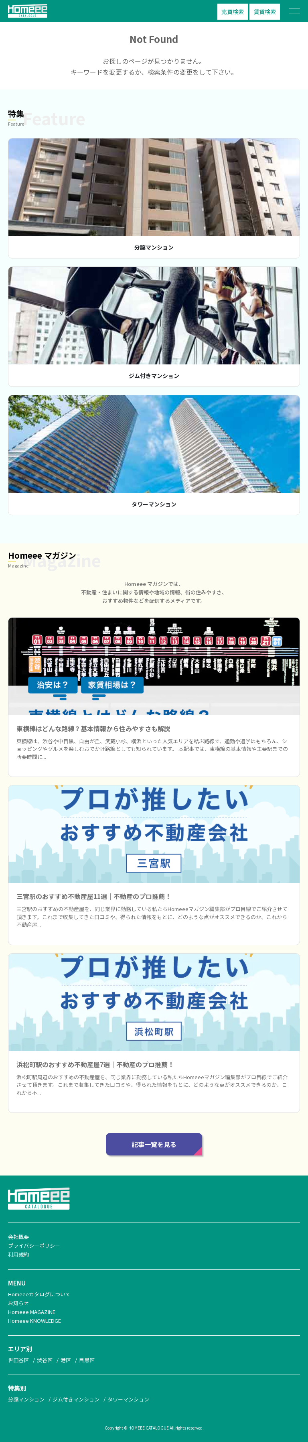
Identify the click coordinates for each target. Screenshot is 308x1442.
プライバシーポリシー (34, 1245)
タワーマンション (154, 504)
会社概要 (18, 1237)
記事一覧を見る (154, 1144)
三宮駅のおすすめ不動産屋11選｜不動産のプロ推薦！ (93, 896)
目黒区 (87, 1360)
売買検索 (232, 12)
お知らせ (18, 1303)
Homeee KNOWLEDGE (34, 1320)
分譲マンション (154, 247)
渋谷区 (45, 1360)
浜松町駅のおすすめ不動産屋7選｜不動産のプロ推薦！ (95, 1064)
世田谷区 (18, 1360)
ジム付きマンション (154, 376)
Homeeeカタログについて (39, 1294)
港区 (66, 1360)
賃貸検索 (264, 12)
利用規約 (18, 1254)
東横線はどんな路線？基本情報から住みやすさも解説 (93, 728)
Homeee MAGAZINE (31, 1312)
